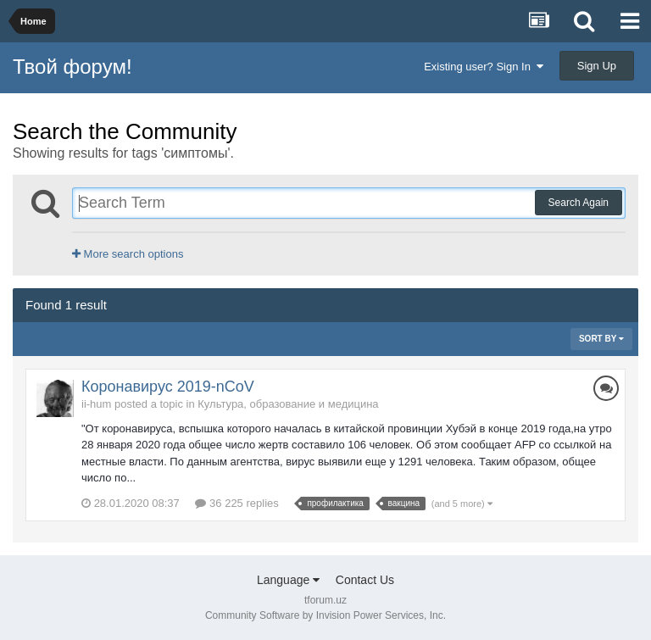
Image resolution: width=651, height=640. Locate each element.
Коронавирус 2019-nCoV (167, 386)
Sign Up (596, 65)
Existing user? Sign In (483, 66)
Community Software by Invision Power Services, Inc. (325, 615)
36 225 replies (236, 503)
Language (288, 580)
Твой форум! (72, 66)
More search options (127, 254)
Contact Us (365, 580)
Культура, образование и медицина (288, 404)
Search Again (578, 203)
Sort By (601, 338)
